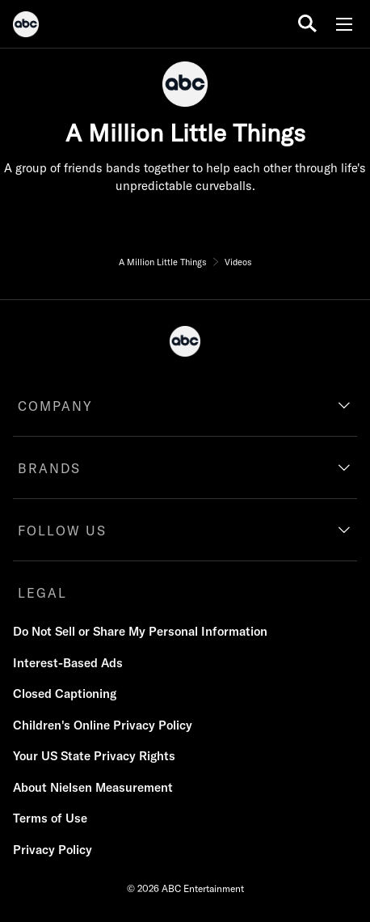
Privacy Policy (52, 849)
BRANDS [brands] (49, 468)
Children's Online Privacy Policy (102, 725)
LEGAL (42, 593)
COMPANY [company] (55, 406)
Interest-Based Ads (68, 662)
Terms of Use (50, 818)
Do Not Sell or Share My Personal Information (140, 631)
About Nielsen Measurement (93, 787)
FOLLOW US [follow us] (62, 530)
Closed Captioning (64, 693)
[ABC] (26, 26)
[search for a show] (307, 24)
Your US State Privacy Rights (94, 755)
